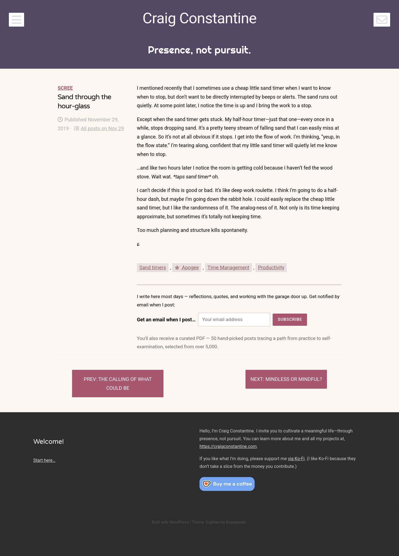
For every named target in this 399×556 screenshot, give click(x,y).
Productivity (271, 267)
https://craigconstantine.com (228, 446)
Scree (65, 88)
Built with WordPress (170, 522)
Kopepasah (236, 522)
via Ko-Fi (296, 458)
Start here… (44, 460)
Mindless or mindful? (293, 379)
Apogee (187, 267)
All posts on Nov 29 (99, 128)
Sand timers (152, 267)
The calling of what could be (125, 383)
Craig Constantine (199, 18)
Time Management (228, 267)
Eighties (213, 522)
